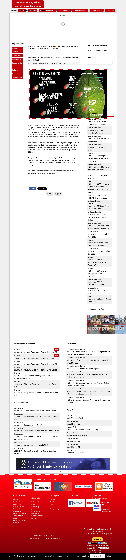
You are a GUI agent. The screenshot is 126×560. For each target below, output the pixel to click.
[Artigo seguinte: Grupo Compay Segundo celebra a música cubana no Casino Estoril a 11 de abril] (58, 194)
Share (32, 189)
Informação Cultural (16, 68)
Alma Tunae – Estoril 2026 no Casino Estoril (41, 431)
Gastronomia (17, 63)
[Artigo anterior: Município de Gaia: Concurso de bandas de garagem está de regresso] (49, 194)
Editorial (16, 500)
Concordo (97, 556)
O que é (52, 500)
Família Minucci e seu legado (87, 369)
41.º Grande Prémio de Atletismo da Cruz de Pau (99, 217)
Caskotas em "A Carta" (33, 425)
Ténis (89, 296)
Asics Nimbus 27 (73, 441)
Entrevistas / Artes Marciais (76, 349)
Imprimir (64, 63)
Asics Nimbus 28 (73, 424)
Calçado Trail (71, 415)
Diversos (17, 349)
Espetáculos (16, 59)
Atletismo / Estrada (94, 119)
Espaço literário (15, 49)
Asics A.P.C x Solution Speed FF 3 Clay (82, 430)
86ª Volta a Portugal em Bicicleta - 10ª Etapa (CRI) (98, 262)
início (37, 46)
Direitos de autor (19, 507)
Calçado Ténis (71, 427)
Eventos (90, 153)
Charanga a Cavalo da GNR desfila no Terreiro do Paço (98, 158)
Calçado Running (72, 421)
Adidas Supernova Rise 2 (77, 435)
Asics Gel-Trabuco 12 (75, 453)
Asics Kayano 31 (73, 447)
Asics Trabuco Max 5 (75, 418)
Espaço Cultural (80, 10)
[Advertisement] (106, 91)
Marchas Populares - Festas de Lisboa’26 (40, 352)
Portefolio (53, 502)
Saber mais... (111, 556)
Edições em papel (19, 520)
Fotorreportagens (47, 10)
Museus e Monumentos (17, 75)
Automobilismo (93, 173)
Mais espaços (96, 10)
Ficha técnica (17, 504)
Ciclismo (90, 257)
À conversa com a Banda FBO (36, 445)
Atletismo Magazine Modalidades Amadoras (45, 538)
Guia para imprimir (56, 509)
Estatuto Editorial (19, 502)
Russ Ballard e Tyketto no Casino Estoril (40, 411)
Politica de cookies (19, 513)
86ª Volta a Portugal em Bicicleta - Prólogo (97, 273)
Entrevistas (16, 55)
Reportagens (64, 10)
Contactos (16, 523)
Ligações (110, 10)
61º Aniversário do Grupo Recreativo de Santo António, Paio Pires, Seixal (99, 186)
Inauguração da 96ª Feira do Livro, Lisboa (40, 370)
